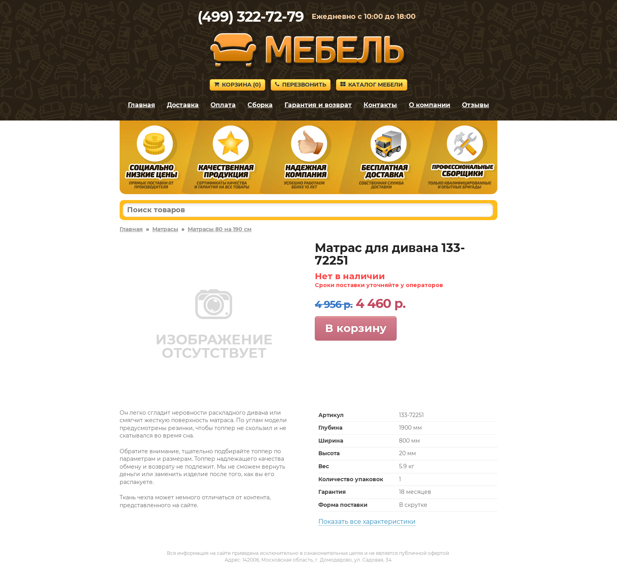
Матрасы (165, 229)
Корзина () (237, 84)
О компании (429, 105)
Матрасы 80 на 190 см (219, 229)
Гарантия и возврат (318, 105)
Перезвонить (300, 84)
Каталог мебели (371, 84)
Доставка (183, 105)
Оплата (223, 105)
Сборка (260, 105)
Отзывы (475, 105)
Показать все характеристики (367, 521)
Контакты (380, 105)
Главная (141, 105)
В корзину (355, 328)
